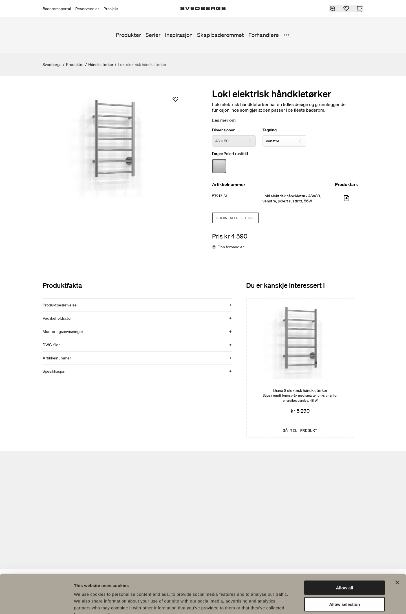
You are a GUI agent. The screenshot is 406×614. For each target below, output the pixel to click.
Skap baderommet (220, 35)
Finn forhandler (230, 246)
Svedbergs (52, 64)
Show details (296, 602)
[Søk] (333, 8)
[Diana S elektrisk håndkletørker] (300, 368)
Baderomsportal (57, 8)
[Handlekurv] (360, 8)
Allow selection (344, 569)
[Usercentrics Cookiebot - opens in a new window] (36, 603)
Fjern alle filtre (235, 218)
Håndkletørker (100, 64)
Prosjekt (110, 8)
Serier (152, 35)
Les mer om (224, 120)
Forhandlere (263, 35)
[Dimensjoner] (234, 141)
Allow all (344, 553)
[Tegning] (284, 141)
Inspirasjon (179, 35)
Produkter (128, 35)
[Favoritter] (346, 8)
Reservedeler (87, 8)
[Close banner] (397, 548)
